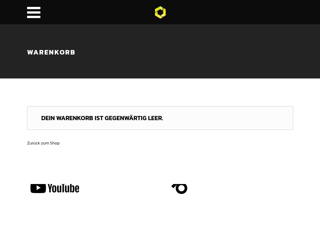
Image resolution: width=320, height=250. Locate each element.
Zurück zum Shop (43, 143)
